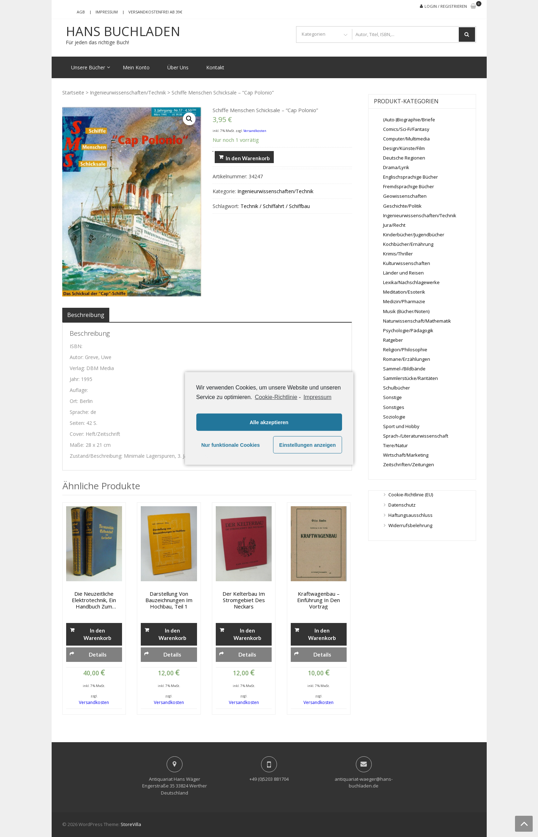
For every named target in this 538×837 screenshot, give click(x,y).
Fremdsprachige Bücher (408, 186)
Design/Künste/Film (404, 148)
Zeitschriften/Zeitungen (408, 464)
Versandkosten (254, 130)
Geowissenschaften (405, 196)
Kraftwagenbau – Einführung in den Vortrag (318, 600)
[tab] (85, 315)
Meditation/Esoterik (404, 292)
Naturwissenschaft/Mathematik (417, 321)
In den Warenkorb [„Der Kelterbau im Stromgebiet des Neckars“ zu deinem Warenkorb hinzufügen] (247, 634)
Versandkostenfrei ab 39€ (155, 12)
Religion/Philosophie (405, 349)
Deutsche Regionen (404, 158)
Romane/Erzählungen (406, 359)
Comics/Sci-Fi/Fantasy (406, 129)
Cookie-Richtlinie (276, 397)
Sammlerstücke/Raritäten (410, 378)
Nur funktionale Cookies (230, 445)
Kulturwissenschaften (406, 263)
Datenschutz (402, 505)
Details (97, 654)
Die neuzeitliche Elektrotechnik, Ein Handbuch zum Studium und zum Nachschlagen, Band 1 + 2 (94, 600)
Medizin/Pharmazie (404, 301)
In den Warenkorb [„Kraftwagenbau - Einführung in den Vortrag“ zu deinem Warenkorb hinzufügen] (322, 634)
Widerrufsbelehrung (410, 525)
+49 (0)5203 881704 (269, 779)
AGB (81, 12)
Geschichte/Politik (402, 206)
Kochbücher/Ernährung (408, 244)
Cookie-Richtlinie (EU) (410, 494)
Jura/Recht (394, 225)
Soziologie (394, 417)
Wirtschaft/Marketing (405, 455)
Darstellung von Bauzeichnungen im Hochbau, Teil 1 (168, 600)
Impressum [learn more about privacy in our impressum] (317, 397)
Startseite (73, 92)
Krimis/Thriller (398, 253)
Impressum (107, 12)
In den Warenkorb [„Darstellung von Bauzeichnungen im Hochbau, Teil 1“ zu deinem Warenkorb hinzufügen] (172, 634)
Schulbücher (396, 388)
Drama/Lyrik (396, 167)
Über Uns (178, 67)
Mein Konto (136, 67)
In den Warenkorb (248, 158)
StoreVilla (131, 824)
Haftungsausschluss (410, 515)
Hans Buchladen (123, 31)
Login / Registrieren (445, 6)
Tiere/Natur (395, 445)
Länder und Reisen (403, 273)
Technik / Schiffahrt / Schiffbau (275, 206)
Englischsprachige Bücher (410, 177)
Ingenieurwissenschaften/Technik (128, 92)
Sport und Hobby (401, 426)
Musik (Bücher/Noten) (406, 311)
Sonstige (392, 397)
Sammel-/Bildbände (404, 368)
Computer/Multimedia (406, 138)
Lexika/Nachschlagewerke (411, 282)
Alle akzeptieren (269, 422)
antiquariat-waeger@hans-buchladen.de (364, 782)
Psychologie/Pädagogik (408, 330)
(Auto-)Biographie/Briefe (409, 119)
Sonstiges (393, 407)
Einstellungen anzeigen (307, 445)
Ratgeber (393, 340)
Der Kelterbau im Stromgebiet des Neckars (243, 600)
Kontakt (215, 67)
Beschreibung (85, 315)
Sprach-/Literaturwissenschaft (415, 436)
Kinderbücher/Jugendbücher (413, 234)
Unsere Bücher (88, 67)
